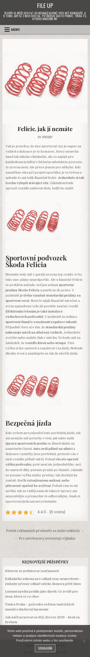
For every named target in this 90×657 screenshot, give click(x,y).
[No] (84, 641)
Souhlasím (45, 648)
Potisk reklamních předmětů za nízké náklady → (45, 531)
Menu (15, 30)
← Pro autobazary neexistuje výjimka (45, 538)
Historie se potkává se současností (32, 571)
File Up (45, 5)
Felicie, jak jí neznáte (45, 128)
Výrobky (47, 137)
